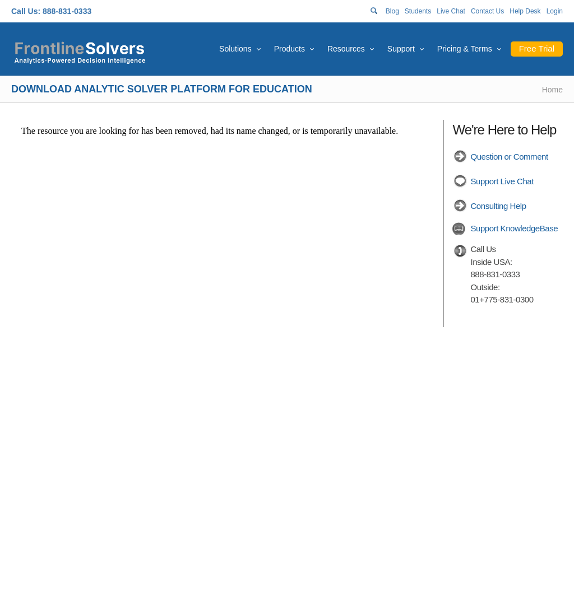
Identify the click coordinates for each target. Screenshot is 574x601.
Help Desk (525, 11)
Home (552, 89)
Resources (346, 48)
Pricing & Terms (464, 48)
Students (418, 11)
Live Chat (451, 11)
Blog (392, 11)
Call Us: (25, 11)
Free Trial (536, 48)
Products (289, 48)
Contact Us (487, 11)
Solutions (235, 48)
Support (401, 48)
